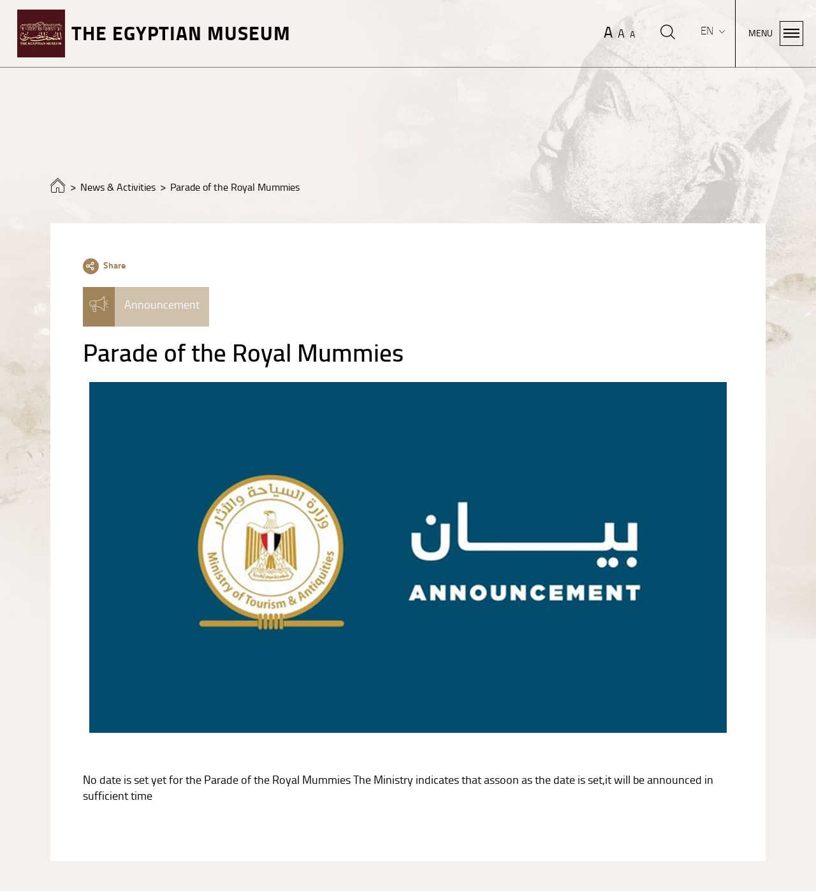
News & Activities (118, 187)
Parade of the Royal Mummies (235, 187)
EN (708, 31)
